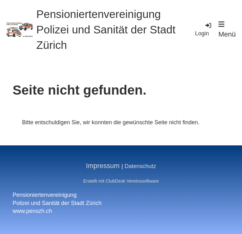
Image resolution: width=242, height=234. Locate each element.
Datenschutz (140, 166)
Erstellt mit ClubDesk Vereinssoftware (121, 181)
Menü (227, 29)
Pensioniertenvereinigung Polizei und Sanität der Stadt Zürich (106, 29)
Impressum (103, 166)
